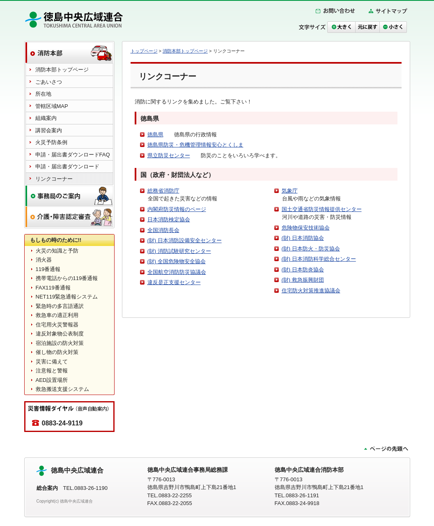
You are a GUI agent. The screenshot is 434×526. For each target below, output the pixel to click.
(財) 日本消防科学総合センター (319, 259)
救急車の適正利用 (57, 315)
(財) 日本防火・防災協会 (311, 249)
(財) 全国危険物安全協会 (176, 261)
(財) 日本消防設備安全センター (184, 240)
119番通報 (48, 269)
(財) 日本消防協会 (303, 238)
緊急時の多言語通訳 (60, 306)
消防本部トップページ (185, 50)
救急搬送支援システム (62, 389)
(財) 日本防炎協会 (303, 269)
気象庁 (290, 191)
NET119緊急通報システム (67, 297)
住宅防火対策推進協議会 (311, 290)
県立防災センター (168, 155)
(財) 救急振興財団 (303, 280)
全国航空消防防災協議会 (176, 272)
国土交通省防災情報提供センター (322, 209)
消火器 (44, 260)
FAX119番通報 (53, 288)
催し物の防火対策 (57, 352)
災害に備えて (52, 361)
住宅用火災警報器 (57, 325)
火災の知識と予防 (57, 251)
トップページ (144, 50)
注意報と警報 (52, 371)
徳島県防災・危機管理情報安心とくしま (195, 145)
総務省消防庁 (163, 191)
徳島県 (155, 134)
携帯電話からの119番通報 (67, 278)
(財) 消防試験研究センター (179, 251)
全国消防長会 (163, 230)
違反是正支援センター (174, 282)
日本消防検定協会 (168, 219)
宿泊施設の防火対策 (60, 343)
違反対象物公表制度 (60, 334)
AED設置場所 (52, 380)
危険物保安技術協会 (306, 228)
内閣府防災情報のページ (176, 209)
